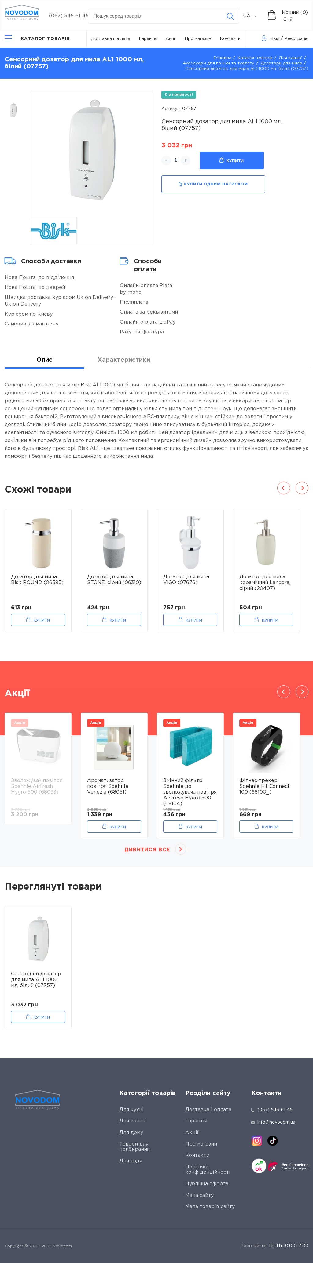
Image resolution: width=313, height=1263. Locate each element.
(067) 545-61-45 (69, 16)
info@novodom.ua (273, 1122)
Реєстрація (296, 39)
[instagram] (256, 1140)
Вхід (274, 39)
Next (302, 488)
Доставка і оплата (110, 39)
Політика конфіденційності (207, 1170)
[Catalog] (37, 38)
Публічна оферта (206, 1184)
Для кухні (131, 1109)
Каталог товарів (255, 58)
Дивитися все (147, 850)
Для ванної (290, 58)
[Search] (230, 16)
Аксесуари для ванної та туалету (219, 63)
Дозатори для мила (281, 63)
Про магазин (198, 39)
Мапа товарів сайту (210, 1206)
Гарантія (148, 39)
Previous (283, 488)
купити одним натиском (213, 184)
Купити (231, 160)
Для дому (131, 1132)
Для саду (130, 1161)
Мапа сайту (199, 1195)
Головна (223, 58)
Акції (171, 39)
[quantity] (175, 160)
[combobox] (253, 16)
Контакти (230, 39)
